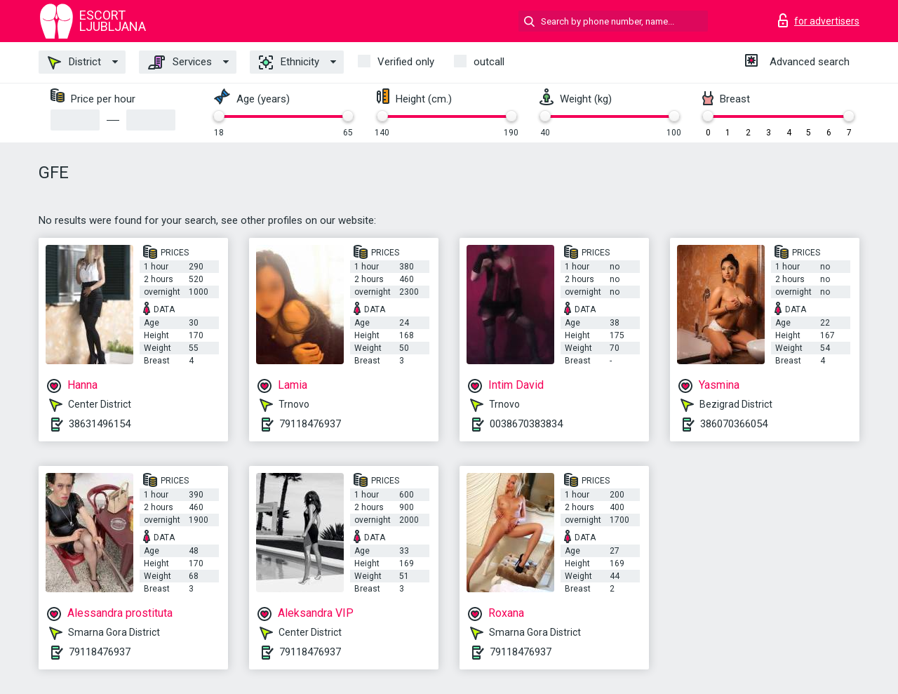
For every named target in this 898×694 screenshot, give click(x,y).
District (74, 62)
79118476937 (310, 424)
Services (180, 62)
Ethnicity (289, 62)
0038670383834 (526, 424)
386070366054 (734, 424)
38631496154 (99, 424)
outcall (489, 61)
